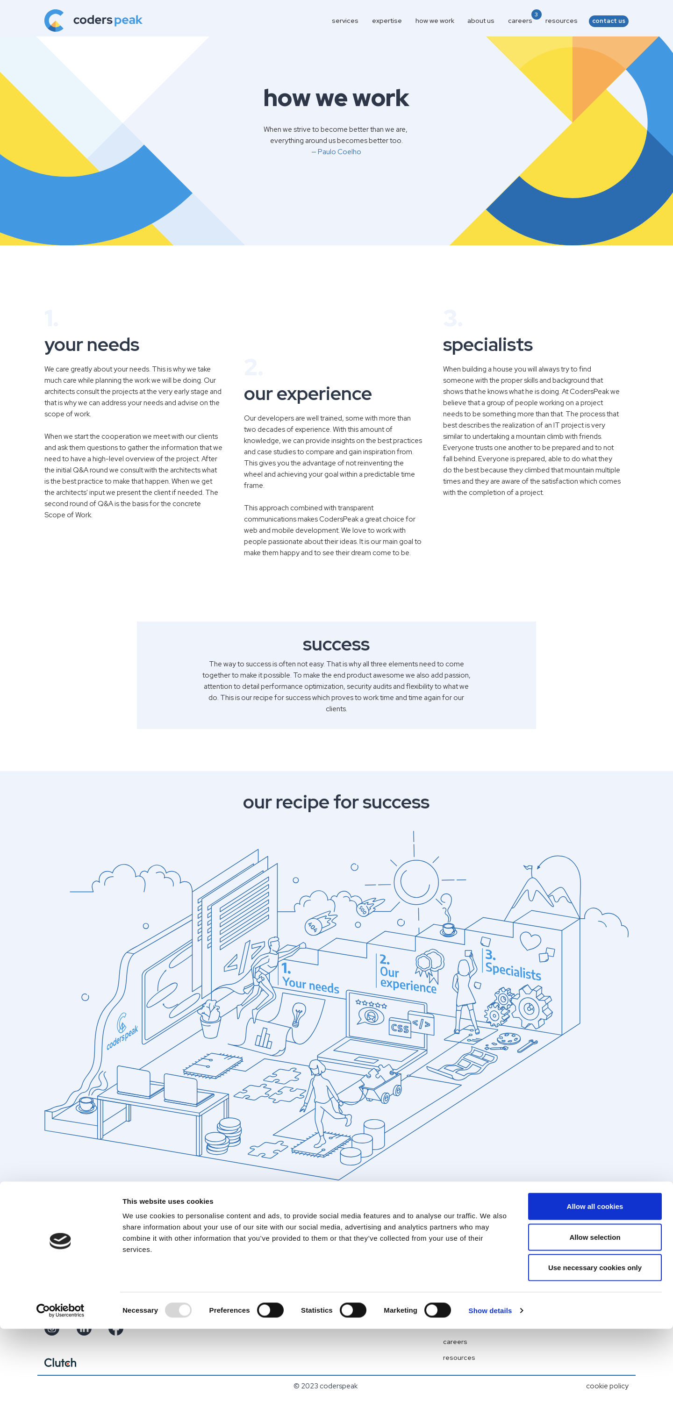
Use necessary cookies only (595, 1340)
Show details (490, 1383)
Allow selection (594, 1309)
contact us (608, 21)
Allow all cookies (595, 1278)
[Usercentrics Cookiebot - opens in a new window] (60, 1383)
